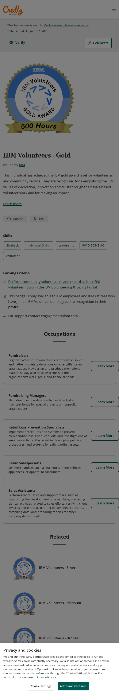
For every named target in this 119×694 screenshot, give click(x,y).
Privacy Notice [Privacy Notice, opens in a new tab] (47, 679)
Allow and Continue (73, 688)
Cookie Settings (41, 688)
